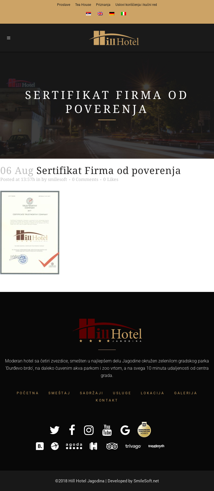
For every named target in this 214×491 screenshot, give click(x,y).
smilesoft (57, 179)
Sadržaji (92, 393)
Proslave (63, 5)
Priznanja (103, 5)
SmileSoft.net (146, 480)
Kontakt (107, 400)
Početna (28, 393)
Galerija (186, 393)
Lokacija (153, 393)
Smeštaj (59, 393)
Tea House (83, 5)
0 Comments (85, 179)
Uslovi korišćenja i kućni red (136, 5)
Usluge (122, 393)
